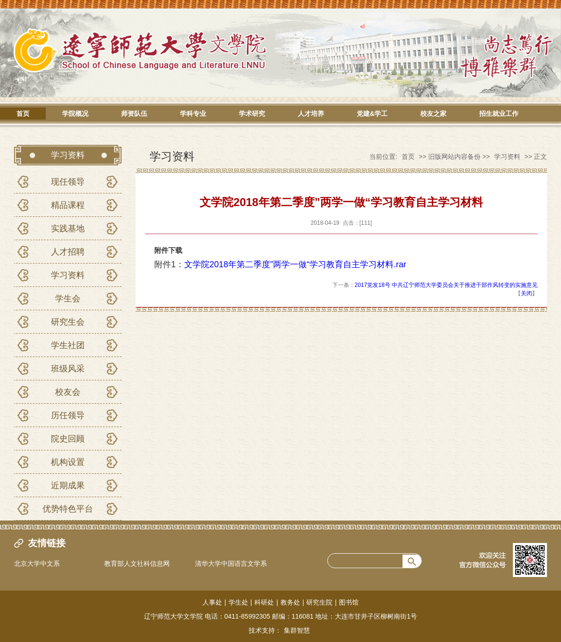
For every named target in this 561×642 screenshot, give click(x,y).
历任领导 (68, 415)
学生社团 (68, 345)
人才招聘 (68, 252)
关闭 (526, 293)
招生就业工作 (498, 113)
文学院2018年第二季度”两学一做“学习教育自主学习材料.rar (295, 264)
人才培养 (311, 113)
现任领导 (68, 181)
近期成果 (68, 485)
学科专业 (193, 113)
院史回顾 (68, 438)
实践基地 (68, 228)
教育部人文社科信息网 (137, 563)
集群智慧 (297, 630)
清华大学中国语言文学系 (231, 563)
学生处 (238, 602)
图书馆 (349, 602)
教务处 (290, 602)
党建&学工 (372, 113)
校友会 (67, 392)
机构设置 (68, 462)
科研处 (264, 602)
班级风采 (68, 368)
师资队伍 (134, 113)
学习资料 (68, 275)
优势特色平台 (68, 509)
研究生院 (319, 602)
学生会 (67, 298)
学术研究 (252, 113)
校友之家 (433, 113)
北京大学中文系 (37, 563)
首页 (22, 113)
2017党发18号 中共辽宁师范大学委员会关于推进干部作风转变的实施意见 (446, 285)
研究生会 (68, 322)
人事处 (212, 602)
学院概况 (75, 113)
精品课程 (68, 205)
